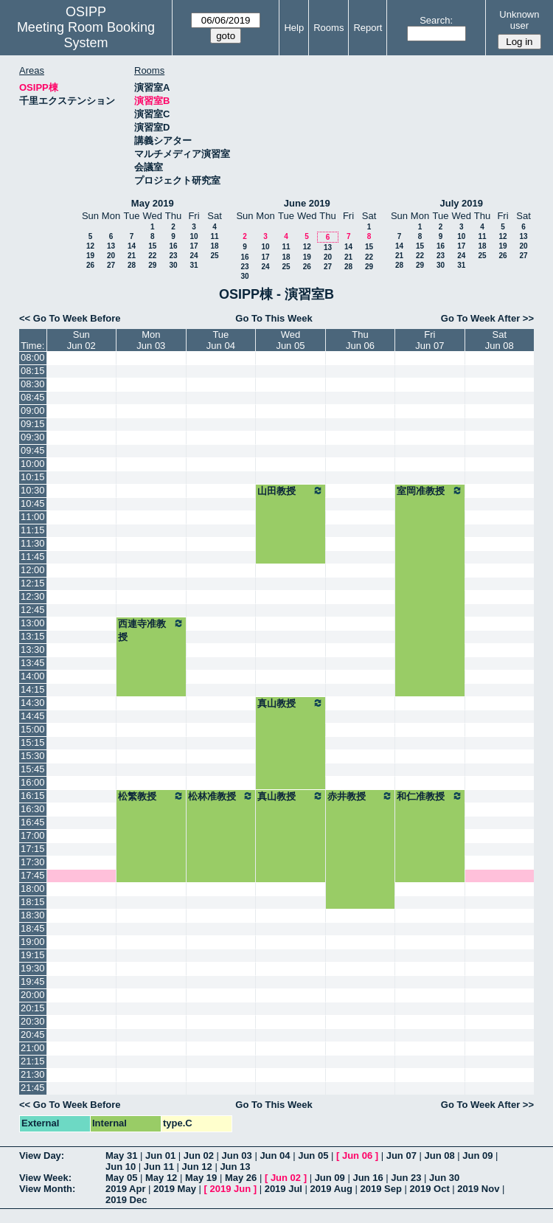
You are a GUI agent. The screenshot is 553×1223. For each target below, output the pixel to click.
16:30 (33, 808)
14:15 (33, 689)
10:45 (33, 503)
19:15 (33, 954)
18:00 (33, 888)
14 (132, 246)
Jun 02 (199, 1155)
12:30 (33, 596)
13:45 (33, 662)
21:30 (33, 1074)
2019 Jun (230, 1188)
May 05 (121, 1177)
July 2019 (461, 203)
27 (111, 265)
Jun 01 (160, 1155)
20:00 (33, 994)
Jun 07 (401, 1155)
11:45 (33, 556)
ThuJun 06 (360, 340)
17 (193, 246)
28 (132, 265)
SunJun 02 (81, 340)
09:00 (33, 410)
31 (193, 265)
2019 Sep (381, 1188)
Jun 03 (237, 1155)
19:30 (33, 968)
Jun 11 (159, 1166)
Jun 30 (444, 1177)
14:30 (33, 702)
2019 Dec (126, 1199)
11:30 (33, 543)
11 (214, 236)
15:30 (33, 755)
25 (214, 256)
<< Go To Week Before (70, 318)
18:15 (33, 901)
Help (294, 27)
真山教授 (290, 703)
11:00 (33, 516)
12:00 (33, 569)
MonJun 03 (150, 340)
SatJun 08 (499, 340)
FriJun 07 (429, 340)
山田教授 (290, 490)
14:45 (33, 715)
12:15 (33, 583)
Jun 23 (406, 1177)
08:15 (33, 370)
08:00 (33, 357)
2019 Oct (430, 1188)
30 (173, 265)
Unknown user (519, 20)
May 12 (161, 1177)
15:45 (33, 769)
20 (111, 256)
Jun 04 (275, 1155)
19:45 (33, 981)
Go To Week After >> (487, 318)
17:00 (33, 835)
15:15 (33, 742)
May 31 (121, 1155)
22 (152, 256)
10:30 (33, 490)
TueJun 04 (220, 340)
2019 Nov (478, 1188)
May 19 (201, 1177)
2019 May (174, 1188)
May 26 (241, 1177)
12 (90, 246)
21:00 (33, 1047)
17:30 (33, 861)
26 (90, 265)
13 (111, 246)
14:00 (33, 676)
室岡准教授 (429, 490)
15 (152, 246)
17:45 (33, 875)
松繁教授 (151, 796)
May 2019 (152, 203)
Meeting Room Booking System (86, 35)
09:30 (33, 437)
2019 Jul (283, 1188)
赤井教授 (360, 796)
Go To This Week (273, 318)
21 (132, 256)
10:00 (33, 463)
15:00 (33, 729)
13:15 (33, 636)
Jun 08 (439, 1155)
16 (173, 246)
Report (367, 27)
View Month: (47, 1188)
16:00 (33, 782)
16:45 (33, 822)
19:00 (33, 941)
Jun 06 (357, 1155)
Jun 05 (313, 1155)
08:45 (33, 397)
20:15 (33, 1008)
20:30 (33, 1021)
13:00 (33, 622)
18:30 (33, 915)
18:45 (33, 928)
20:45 (33, 1034)
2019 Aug (331, 1188)
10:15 (33, 476)
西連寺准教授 (151, 629)
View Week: (45, 1177)
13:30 (33, 649)
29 (152, 265)
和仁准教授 (429, 796)
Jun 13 (235, 1166)
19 (90, 256)
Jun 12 (197, 1166)
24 (193, 256)
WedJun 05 (290, 340)
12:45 (33, 609)
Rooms (328, 27)
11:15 (33, 530)
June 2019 (307, 203)
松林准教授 (221, 796)
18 (214, 246)
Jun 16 (367, 1177)
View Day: (41, 1155)
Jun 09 (477, 1155)
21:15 (33, 1061)
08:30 (33, 383)
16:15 (33, 795)
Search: (436, 20)
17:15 (33, 848)
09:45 (33, 450)
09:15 (33, 423)
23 (173, 256)
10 (193, 236)
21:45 (33, 1087)
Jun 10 (120, 1166)
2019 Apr (125, 1188)
